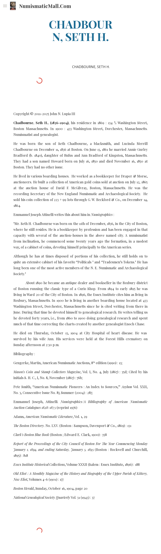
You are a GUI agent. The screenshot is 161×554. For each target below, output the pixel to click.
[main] (80, 30)
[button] (5, 6)
